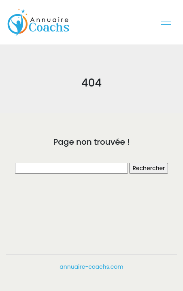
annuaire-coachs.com (91, 267)
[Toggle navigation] (165, 22)
